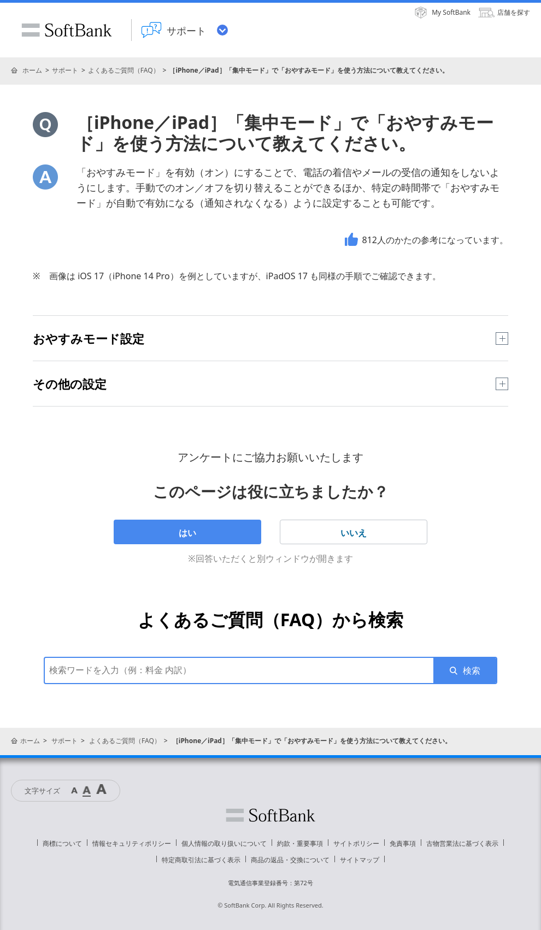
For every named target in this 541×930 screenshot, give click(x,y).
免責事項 (403, 843)
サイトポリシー (356, 843)
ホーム (32, 70)
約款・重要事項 (300, 843)
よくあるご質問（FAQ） (124, 70)
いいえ (353, 533)
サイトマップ (359, 859)
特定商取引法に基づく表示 (201, 859)
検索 (471, 670)
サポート (65, 70)
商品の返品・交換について (290, 859)
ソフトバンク (270, 815)
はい (187, 533)
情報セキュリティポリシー (131, 843)
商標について (62, 843)
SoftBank (67, 30)
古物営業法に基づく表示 (462, 843)
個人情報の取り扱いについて (224, 843)
